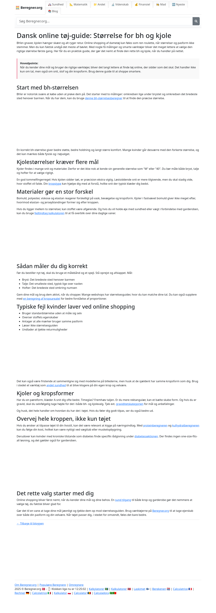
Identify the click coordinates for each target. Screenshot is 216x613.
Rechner (20, 593)
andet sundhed (56, 385)
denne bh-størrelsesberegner (103, 98)
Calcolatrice (39, 593)
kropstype (55, 184)
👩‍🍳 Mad (161, 4)
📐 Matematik (78, 4)
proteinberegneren (155, 425)
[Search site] (104, 21)
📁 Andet (99, 4)
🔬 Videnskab (120, 4)
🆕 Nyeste (178, 4)
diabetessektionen (146, 436)
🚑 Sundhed (56, 4)
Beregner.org (160, 511)
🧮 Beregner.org (28, 7)
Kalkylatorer (96, 589)
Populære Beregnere (53, 585)
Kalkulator (60, 593)
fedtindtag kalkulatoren (49, 213)
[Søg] (196, 21)
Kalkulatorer (119, 589)
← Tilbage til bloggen (30, 523)
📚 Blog (53, 11)
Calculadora (101, 593)
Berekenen (159, 589)
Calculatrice (180, 589)
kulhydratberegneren (185, 425)
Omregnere (76, 585)
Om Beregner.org (26, 585)
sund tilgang (123, 500)
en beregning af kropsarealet (41, 298)
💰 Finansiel (142, 4)
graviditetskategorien (129, 404)
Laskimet (139, 589)
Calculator (80, 593)
